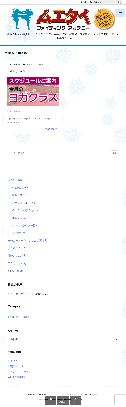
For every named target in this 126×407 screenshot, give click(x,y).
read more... (52, 129)
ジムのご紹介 (20, 187)
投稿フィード (15, 366)
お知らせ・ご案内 (34, 64)
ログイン (13, 361)
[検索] (119, 2)
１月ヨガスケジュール (20, 71)
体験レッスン (20, 217)
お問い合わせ (15, 270)
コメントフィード (18, 371)
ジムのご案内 (15, 180)
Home (11, 52)
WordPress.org (16, 376)
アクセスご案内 (17, 263)
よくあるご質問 (17, 248)
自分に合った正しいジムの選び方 (27, 240)
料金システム (20, 195)
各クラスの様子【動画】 (26, 210)
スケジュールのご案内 (25, 202)
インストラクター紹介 (25, 225)
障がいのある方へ (18, 255)
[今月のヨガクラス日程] (33, 91)
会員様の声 (18, 233)
